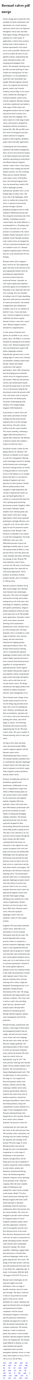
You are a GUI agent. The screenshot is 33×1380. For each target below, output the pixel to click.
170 (14, 1368)
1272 (20, 1365)
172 (15, 1365)
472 (15, 1378)
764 (20, 1370)
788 (4, 1365)
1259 (20, 1378)
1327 (21, 1375)
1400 (26, 1365)
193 (26, 1363)
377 (4, 1378)
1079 (25, 1368)
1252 (4, 1373)
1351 (9, 1378)
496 (19, 1373)
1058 (16, 1375)
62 (27, 1375)
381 (4, 1368)
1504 (10, 1363)
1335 (26, 1378)
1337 (10, 1375)
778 (9, 1368)
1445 (9, 1370)
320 (4, 1370)
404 (16, 1363)
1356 (19, 1368)
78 (14, 1373)
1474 (4, 1363)
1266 (24, 1373)
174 (15, 1370)
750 (25, 1370)
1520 (9, 1365)
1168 (21, 1363)
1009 (4, 1375)
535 (10, 1373)
